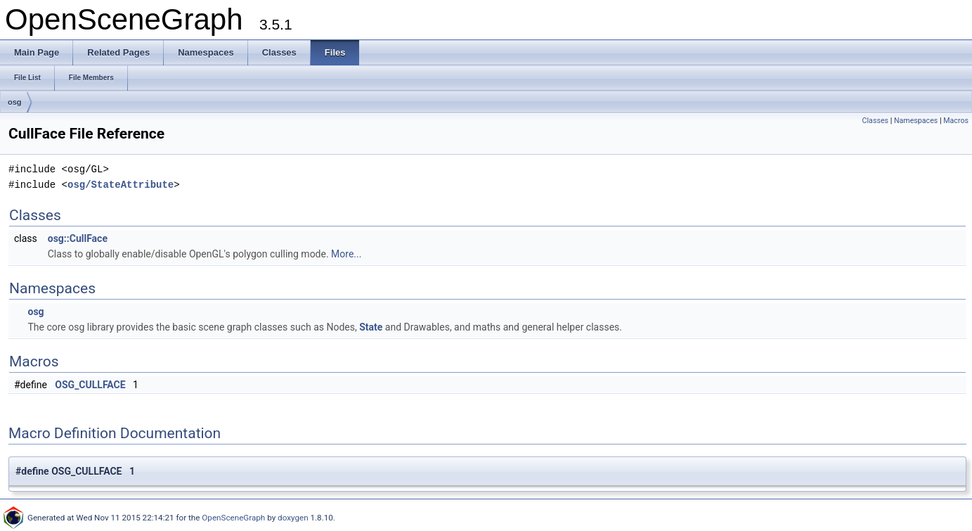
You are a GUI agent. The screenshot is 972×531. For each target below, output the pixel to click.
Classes (875, 120)
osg (15, 102)
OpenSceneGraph (233, 518)
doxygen (293, 518)
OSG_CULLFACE (90, 384)
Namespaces (916, 120)
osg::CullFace (78, 238)
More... (346, 254)
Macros (955, 120)
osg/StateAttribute (120, 184)
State (370, 327)
